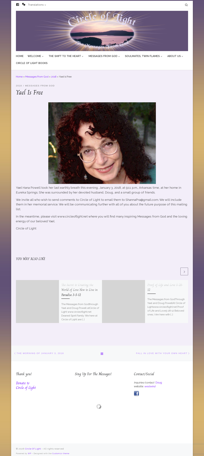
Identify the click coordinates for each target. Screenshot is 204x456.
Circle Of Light (33, 446)
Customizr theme (60, 450)
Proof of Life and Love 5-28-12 (165, 284)
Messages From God (36, 73)
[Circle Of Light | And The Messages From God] (102, 30)
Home (19, 73)
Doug (158, 379)
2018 (53, 73)
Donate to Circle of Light (26, 382)
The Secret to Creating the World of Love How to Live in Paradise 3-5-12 (79, 286)
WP (29, 450)
